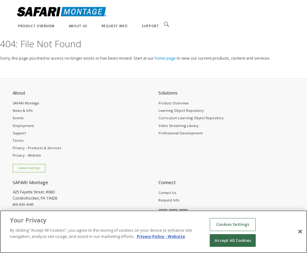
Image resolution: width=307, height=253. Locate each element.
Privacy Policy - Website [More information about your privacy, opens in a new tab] (161, 240)
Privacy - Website (27, 155)
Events (18, 118)
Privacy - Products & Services (37, 147)
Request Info (168, 200)
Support (19, 133)
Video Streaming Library (178, 125)
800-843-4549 (23, 204)
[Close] (300, 235)
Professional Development (180, 133)
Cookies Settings (29, 168)
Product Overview (173, 103)
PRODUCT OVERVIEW (36, 26)
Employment (23, 125)
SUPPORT (150, 26)
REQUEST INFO (115, 26)
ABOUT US (78, 26)
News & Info (23, 110)
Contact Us (167, 192)
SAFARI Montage (26, 103)
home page (165, 58)
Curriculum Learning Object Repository (191, 118)
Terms (18, 140)
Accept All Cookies (233, 244)
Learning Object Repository (181, 110)
